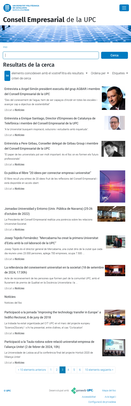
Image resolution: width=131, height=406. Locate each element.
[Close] (124, 7)
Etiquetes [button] (118, 73)
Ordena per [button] (98, 73)
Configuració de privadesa (102, 402)
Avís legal (110, 396)
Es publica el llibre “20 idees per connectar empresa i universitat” (47, 173)
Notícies (19, 110)
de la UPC (49, 20)
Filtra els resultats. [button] (72, 73)
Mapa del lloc (109, 390)
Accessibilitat (89, 396)
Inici (5, 47)
